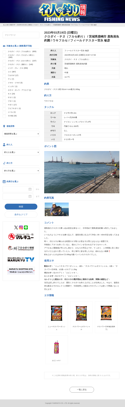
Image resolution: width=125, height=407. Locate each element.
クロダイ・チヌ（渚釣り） (20, 64)
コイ (12, 72)
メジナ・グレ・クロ (18, 68)
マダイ (12, 105)
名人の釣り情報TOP (9, 25)
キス (11, 94)
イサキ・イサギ (15, 83)
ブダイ (12, 101)
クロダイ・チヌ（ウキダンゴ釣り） (21, 56)
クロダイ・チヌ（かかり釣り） (22, 61)
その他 (12, 116)
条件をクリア (21, 214)
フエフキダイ (14, 108)
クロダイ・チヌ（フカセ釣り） (22, 51)
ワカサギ (13, 75)
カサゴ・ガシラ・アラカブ (19, 90)
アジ (11, 79)
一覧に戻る (82, 390)
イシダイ (12, 86)
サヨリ (12, 97)
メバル (12, 112)
